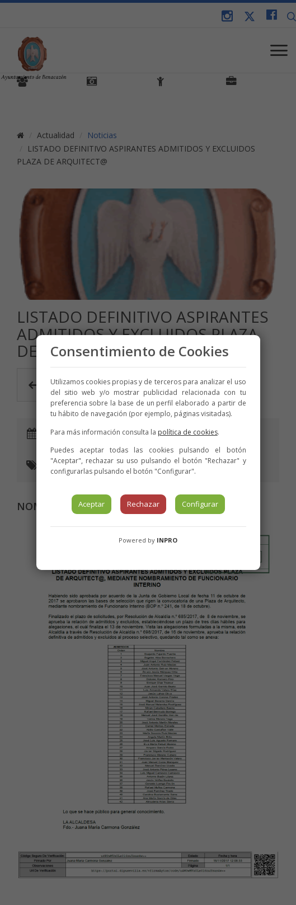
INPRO (167, 540)
